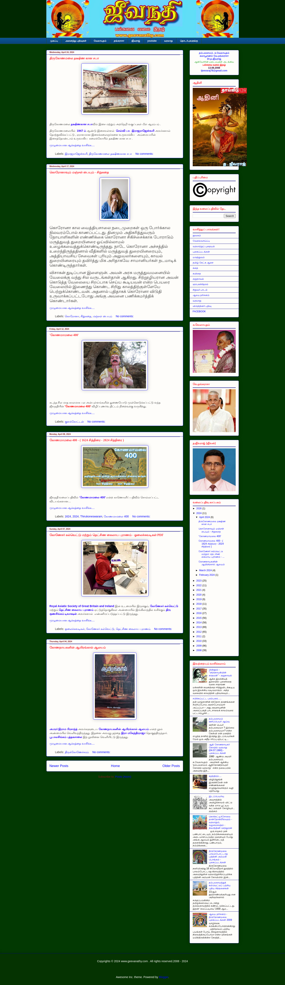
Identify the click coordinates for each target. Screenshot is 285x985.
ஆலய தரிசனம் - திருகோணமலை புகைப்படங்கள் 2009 (220, 917)
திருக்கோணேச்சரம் (77, 752)
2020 (199, 594)
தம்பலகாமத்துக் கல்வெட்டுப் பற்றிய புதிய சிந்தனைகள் (219, 885)
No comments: (144, 153)
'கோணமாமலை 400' (64, 335)
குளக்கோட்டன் (74, 421)
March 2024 (205, 570)
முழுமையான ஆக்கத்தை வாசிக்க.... (72, 145)
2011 (199, 636)
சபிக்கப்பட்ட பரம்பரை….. (207, 698)
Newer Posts (59, 766)
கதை (195, 268)
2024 (75, 516)
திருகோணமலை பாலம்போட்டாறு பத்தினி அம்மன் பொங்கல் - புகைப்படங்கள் (218, 857)
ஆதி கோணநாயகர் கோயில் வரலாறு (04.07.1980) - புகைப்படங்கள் (219, 748)
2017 (199, 608)
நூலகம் (197, 235)
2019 (199, 599)
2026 (199, 508)
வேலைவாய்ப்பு (201, 240)
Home (115, 766)
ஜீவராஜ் (135, 40)
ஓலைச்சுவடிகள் (75, 628)
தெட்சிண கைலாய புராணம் (133, 628)
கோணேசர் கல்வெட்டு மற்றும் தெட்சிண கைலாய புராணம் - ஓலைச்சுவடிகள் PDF (106, 535)
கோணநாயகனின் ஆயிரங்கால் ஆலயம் (78, 647)
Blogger (163, 977)
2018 (199, 604)
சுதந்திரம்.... (215, 776)
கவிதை (197, 273)
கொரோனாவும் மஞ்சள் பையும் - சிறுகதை (79, 172)
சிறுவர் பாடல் (200, 289)
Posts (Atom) (123, 776)
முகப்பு (54, 40)
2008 (199, 650)
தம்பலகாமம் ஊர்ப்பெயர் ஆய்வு (219, 720)
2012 (199, 631)
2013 (199, 627)
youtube (152, 40)
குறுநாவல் (198, 279)
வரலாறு (168, 40)
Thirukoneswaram (91, 516)
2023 (199, 580)
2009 (199, 645)
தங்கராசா (119, 40)
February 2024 (207, 575)
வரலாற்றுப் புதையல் (204, 246)
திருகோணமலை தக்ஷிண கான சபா (74, 58)
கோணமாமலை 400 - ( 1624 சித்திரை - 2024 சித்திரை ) (87, 440)
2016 (199, 613)
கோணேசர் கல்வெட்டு (100, 628)
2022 (199, 585)
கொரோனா (72, 316)
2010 (199, 641)
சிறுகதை (86, 316)
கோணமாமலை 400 (116, 516)
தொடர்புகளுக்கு (189, 40)
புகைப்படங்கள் (201, 251)
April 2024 (204, 517)
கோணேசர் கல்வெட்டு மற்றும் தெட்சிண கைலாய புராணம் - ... (211, 554)
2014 (199, 622)
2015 (199, 618)
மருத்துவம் (199, 257)
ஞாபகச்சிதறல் (200, 284)
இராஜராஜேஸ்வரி (76, 153)
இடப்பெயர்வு (216, 796)
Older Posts (171, 766)
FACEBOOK (199, 311)
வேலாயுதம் (100, 40)
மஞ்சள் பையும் (102, 316)
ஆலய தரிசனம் (201, 295)
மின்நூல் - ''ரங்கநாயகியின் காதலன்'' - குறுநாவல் (220, 672)
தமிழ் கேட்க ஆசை (203, 262)
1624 (68, 516)
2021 (199, 590)
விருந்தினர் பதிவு (202, 306)
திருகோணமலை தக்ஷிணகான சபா (110, 153)
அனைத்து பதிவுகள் (75, 40)
